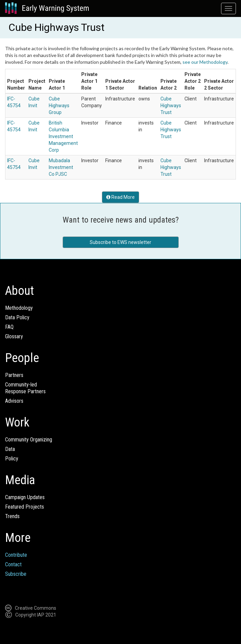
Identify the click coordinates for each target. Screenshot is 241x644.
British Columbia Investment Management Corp (63, 136)
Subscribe (15, 574)
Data (10, 449)
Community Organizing (28, 439)
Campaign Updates (25, 497)
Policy (11, 458)
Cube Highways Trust (170, 105)
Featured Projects (24, 507)
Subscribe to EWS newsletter (120, 242)
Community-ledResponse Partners (25, 388)
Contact (13, 564)
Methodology (19, 308)
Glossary (14, 336)
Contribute (16, 555)
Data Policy (17, 317)
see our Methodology (204, 62)
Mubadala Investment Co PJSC (61, 167)
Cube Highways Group (59, 105)
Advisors (14, 401)
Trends (12, 516)
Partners (14, 375)
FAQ (9, 327)
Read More (120, 197)
